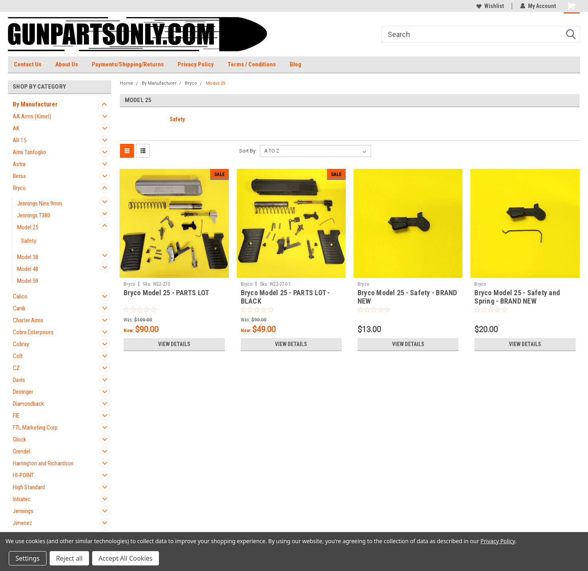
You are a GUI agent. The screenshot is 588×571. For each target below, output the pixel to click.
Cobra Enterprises (33, 332)
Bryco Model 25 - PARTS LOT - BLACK (285, 296)
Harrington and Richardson (43, 463)
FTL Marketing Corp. (36, 427)
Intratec (22, 499)
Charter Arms (28, 320)
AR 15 (19, 140)
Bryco (19, 188)
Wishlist (490, 6)
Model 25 (27, 227)
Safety (28, 240)
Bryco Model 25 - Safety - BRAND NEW (407, 296)
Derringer (23, 391)
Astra (19, 164)
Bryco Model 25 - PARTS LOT (166, 292)
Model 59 (27, 281)
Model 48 (27, 269)
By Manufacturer (35, 104)
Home (126, 83)
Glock (19, 439)
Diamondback (28, 403)
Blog (295, 64)
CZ (16, 368)
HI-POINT (23, 475)
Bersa (19, 176)
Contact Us (27, 64)
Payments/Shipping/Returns (128, 64)
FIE (16, 415)
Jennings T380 (33, 215)
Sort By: (248, 151)
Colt (18, 356)
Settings (27, 558)
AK (16, 128)
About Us (66, 64)
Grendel (21, 451)
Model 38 (27, 257)
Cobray (21, 344)
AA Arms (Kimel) (32, 116)
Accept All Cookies (126, 558)
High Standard (29, 487)
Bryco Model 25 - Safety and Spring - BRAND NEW (517, 296)
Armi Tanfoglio (29, 152)
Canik (19, 308)
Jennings (23, 511)
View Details (174, 344)
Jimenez (22, 522)
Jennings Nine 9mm (39, 203)
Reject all (69, 558)
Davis (19, 379)
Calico (20, 296)
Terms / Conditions (252, 64)
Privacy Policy (196, 64)
